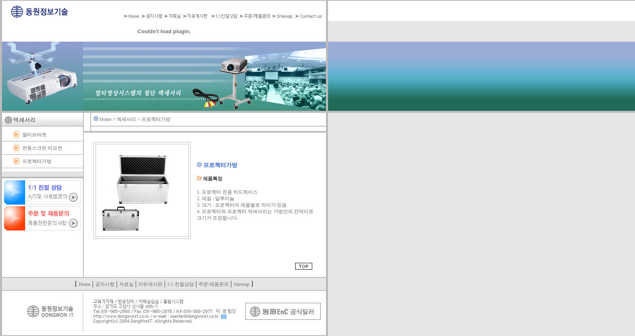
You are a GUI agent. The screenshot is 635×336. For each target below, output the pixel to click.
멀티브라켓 (34, 134)
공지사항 (105, 284)
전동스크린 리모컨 (42, 148)
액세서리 (126, 119)
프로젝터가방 (36, 161)
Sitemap (241, 284)
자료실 (126, 284)
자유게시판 (150, 284)
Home (105, 119)
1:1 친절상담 (180, 284)
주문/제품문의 (213, 284)
